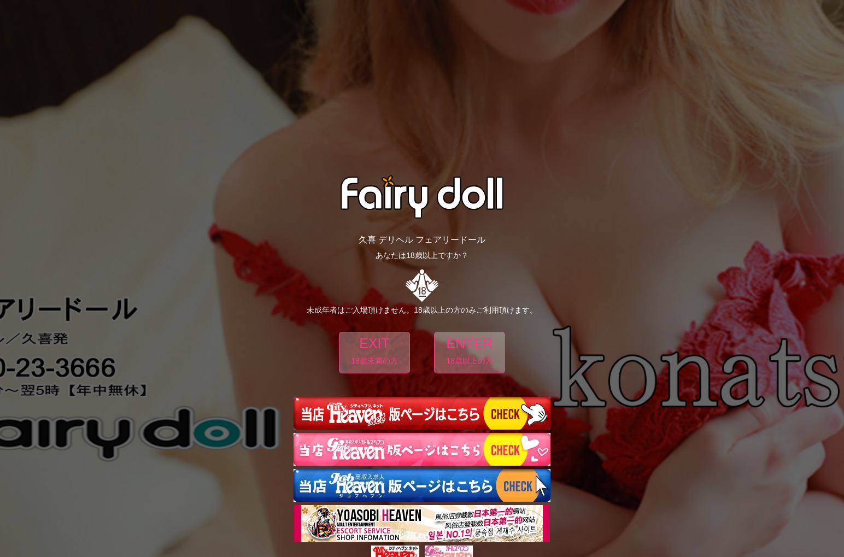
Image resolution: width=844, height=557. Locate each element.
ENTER (469, 353)
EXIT (374, 353)
